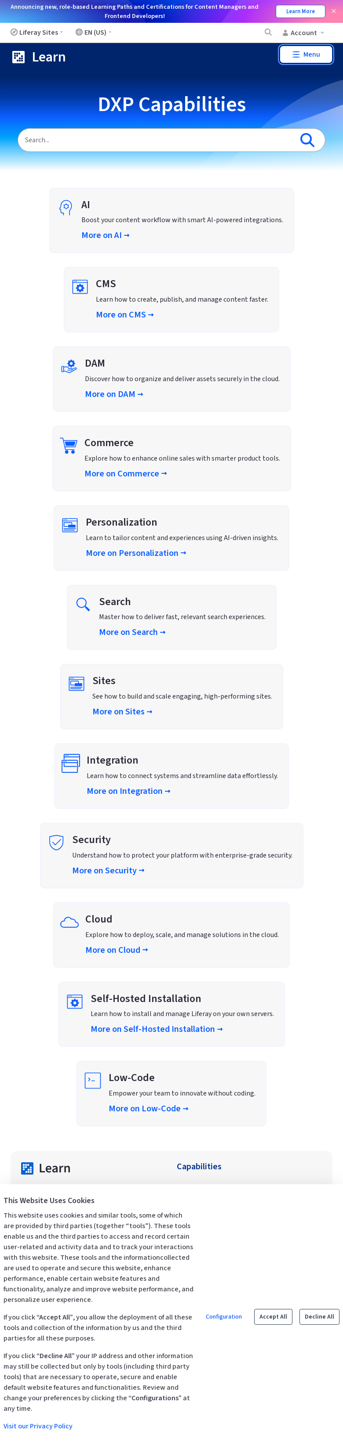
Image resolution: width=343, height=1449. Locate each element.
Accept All (273, 1316)
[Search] (155, 140)
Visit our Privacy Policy (38, 1426)
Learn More (300, 11)
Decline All (319, 1316)
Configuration (224, 1316)
